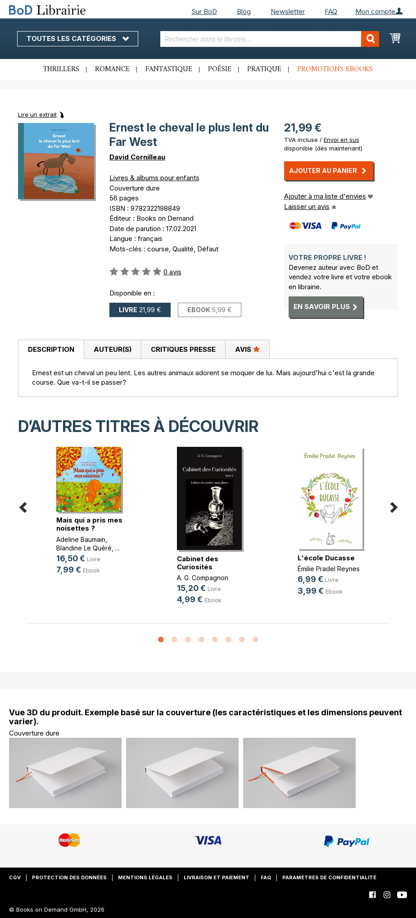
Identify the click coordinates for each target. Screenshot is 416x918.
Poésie (219, 69)
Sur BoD (204, 11)
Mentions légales (145, 877)
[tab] (51, 349)
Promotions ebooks (335, 69)
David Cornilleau (137, 157)
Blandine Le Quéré (84, 548)
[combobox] (269, 39)
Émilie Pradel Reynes (329, 569)
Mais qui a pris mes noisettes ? (89, 524)
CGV (15, 877)
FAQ (331, 11)
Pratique (264, 69)
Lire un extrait (37, 114)
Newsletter (288, 11)
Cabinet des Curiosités (197, 562)
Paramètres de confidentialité (329, 877)
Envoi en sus (341, 139)
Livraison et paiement (216, 877)
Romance (112, 69)
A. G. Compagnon (202, 578)
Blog (244, 11)
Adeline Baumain (80, 539)
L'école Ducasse (326, 558)
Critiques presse (183, 349)
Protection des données (69, 877)
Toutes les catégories (78, 38)
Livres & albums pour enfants (154, 177)
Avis (247, 349)
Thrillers (61, 69)
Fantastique (168, 69)
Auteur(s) (112, 349)
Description (51, 349)
